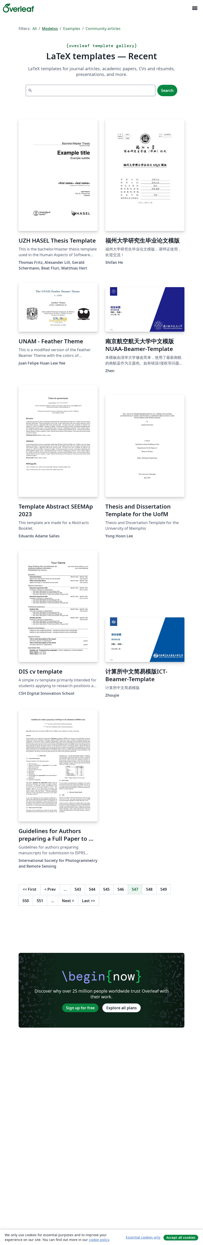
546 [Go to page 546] (120, 889)
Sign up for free (80, 1007)
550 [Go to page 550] (25, 900)
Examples (71, 28)
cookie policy (99, 1239)
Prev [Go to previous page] (50, 889)
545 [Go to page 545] (106, 889)
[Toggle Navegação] (194, 8)
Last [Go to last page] (88, 900)
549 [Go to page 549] (163, 889)
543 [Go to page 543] (78, 889)
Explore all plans (121, 1007)
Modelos (50, 28)
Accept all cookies (180, 1237)
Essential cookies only (143, 1237)
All (34, 28)
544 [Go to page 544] (92, 889)
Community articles (103, 28)
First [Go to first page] (29, 889)
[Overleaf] (18, 8)
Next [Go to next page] (68, 900)
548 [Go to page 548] (149, 889)
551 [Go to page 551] (40, 900)
